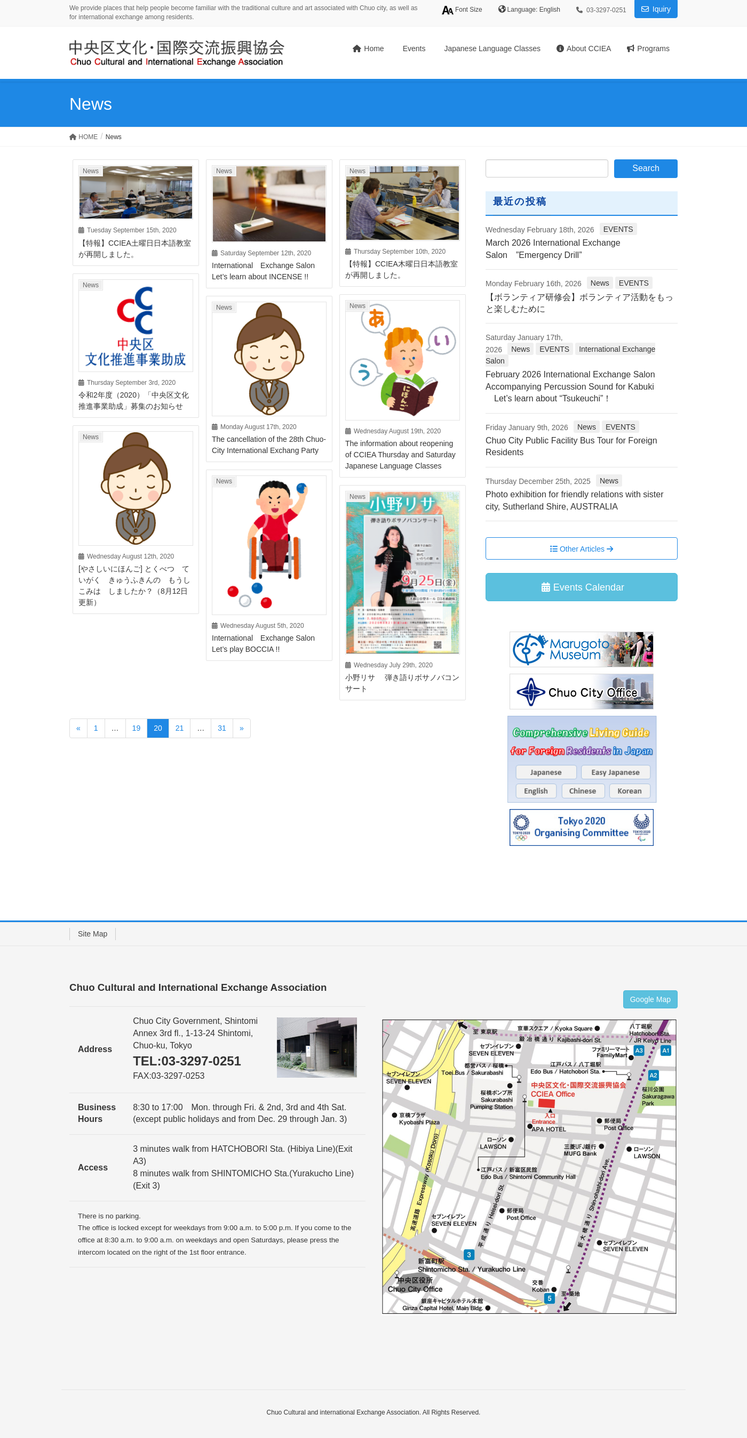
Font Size (462, 10)
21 (180, 728)
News (91, 171)
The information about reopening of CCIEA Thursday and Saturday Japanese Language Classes (400, 454)
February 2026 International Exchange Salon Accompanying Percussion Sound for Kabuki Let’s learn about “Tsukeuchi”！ (575, 386)
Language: (523, 9)
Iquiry (662, 9)
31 (222, 728)
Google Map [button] (650, 999)
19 (136, 728)
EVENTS (618, 229)
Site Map (92, 934)
